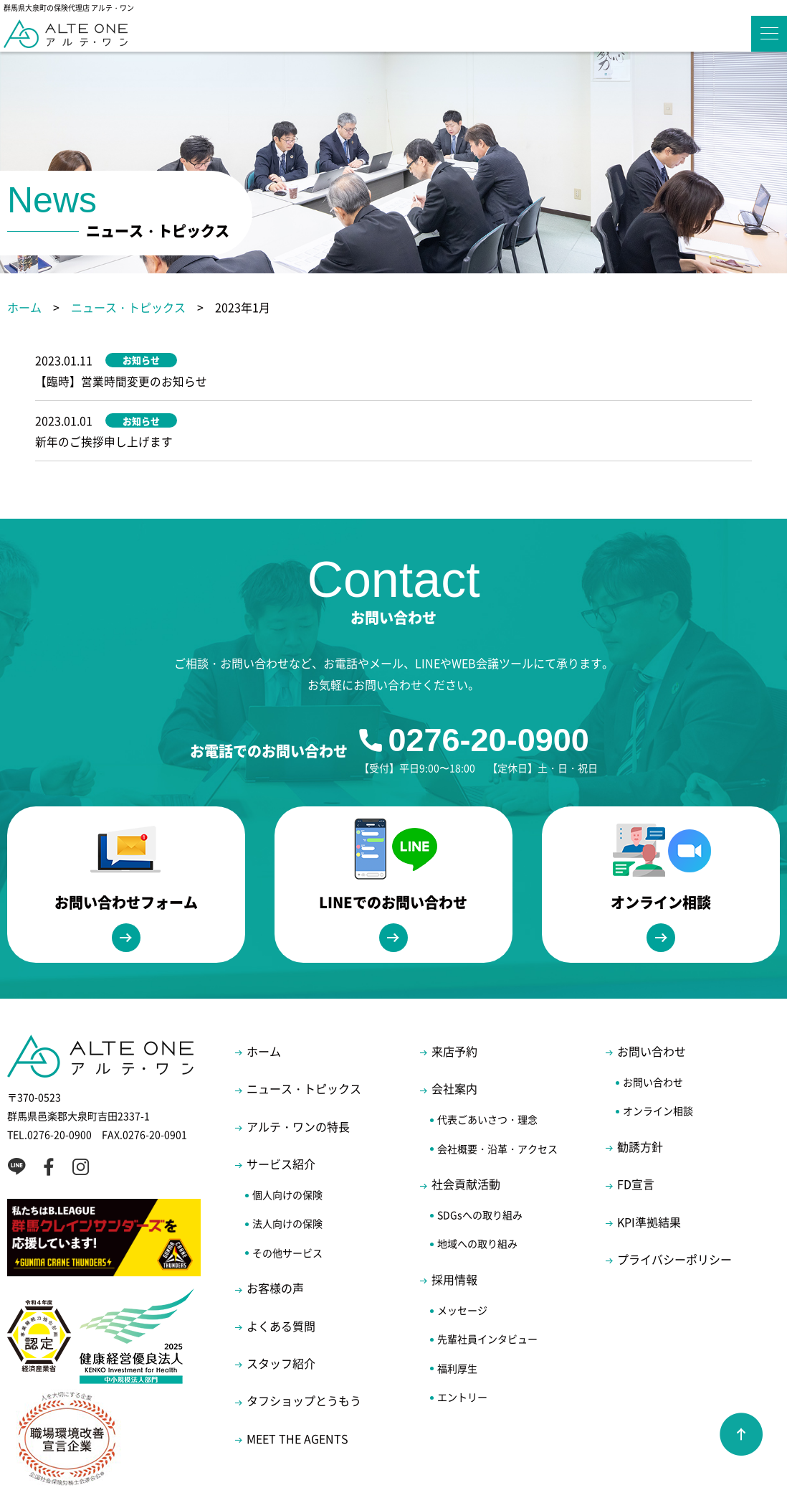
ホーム (24, 307)
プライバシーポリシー (674, 1216)
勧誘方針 (640, 1104)
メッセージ (462, 1268)
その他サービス (287, 1210)
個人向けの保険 (287, 1152)
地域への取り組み (477, 1202)
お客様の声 (275, 1246)
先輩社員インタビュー (487, 1297)
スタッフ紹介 (281, 1320)
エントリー (462, 1354)
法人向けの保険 (287, 1181)
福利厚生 (457, 1326)
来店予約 (454, 1008)
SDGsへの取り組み (480, 1173)
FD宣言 (635, 1142)
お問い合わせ (651, 1008)
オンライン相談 (658, 1069)
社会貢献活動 (465, 1142)
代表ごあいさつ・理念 (487, 1077)
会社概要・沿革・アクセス (497, 1106)
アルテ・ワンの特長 (298, 1084)
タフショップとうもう (304, 1358)
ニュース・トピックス (128, 307)
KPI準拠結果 (649, 1179)
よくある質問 (281, 1283)
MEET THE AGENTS (297, 1396)
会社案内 (454, 1046)
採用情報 (454, 1236)
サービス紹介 (281, 1121)
